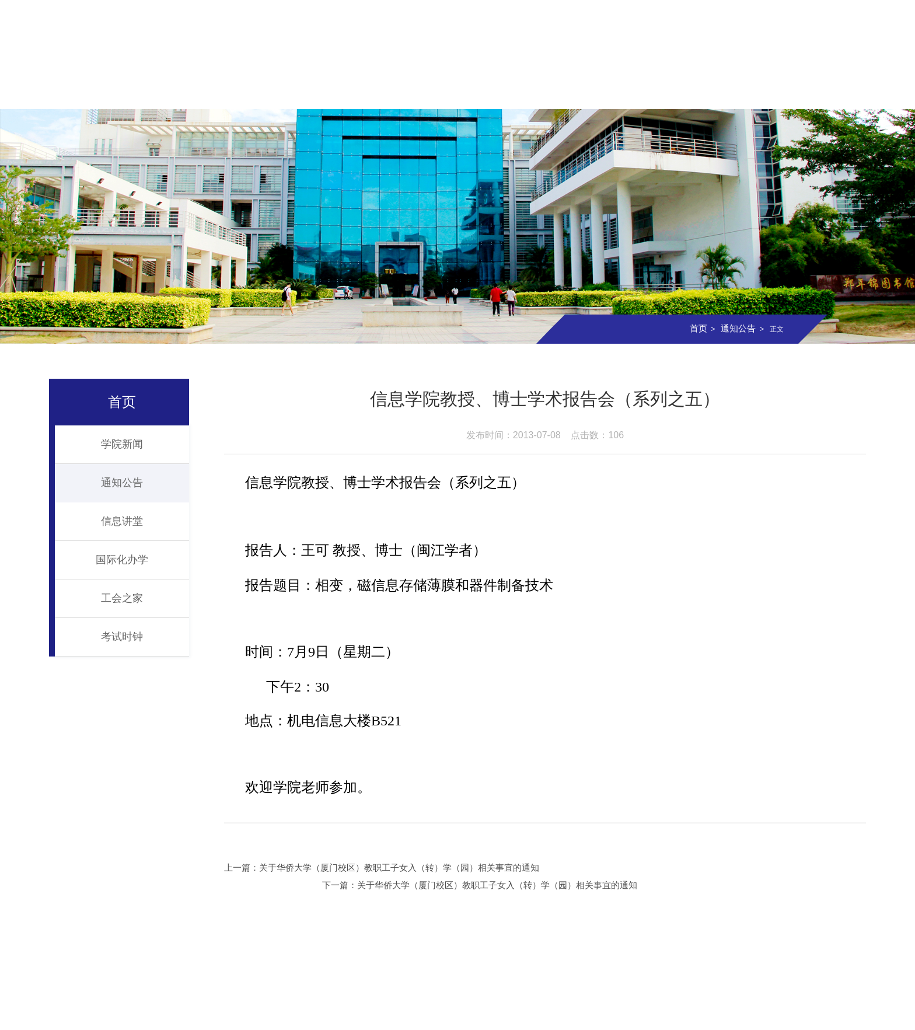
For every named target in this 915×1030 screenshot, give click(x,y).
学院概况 (160, 91)
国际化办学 (122, 559)
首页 (86, 91)
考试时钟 (122, 637)
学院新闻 (122, 444)
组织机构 (235, 91)
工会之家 (122, 598)
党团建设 (680, 91)
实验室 (605, 91)
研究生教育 (457, 91)
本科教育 (383, 91)
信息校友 (755, 91)
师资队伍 (309, 91)
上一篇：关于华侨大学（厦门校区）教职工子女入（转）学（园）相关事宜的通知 (378, 867)
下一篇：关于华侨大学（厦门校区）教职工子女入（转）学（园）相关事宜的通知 (712, 867)
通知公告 (737, 328)
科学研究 (532, 91)
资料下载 (829, 91)
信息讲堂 (122, 521)
